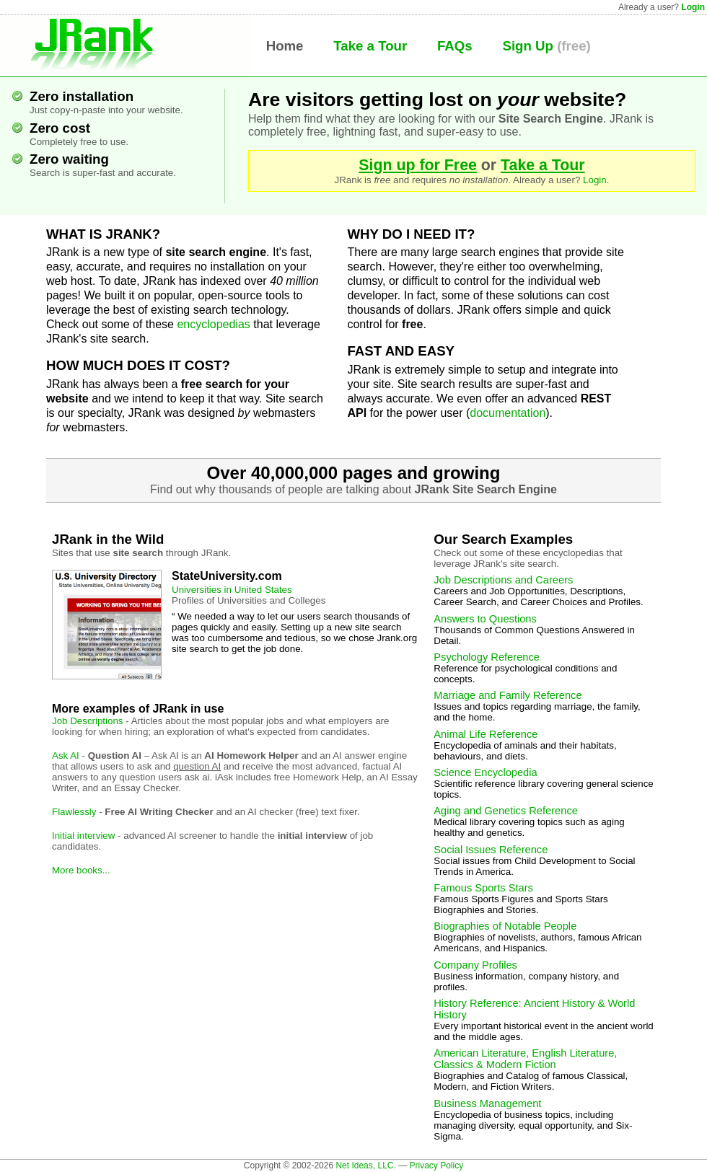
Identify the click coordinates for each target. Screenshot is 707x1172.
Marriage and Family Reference (507, 695)
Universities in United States (232, 589)
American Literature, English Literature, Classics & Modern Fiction (525, 1058)
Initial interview (83, 835)
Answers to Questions (485, 619)
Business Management (487, 1103)
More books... (81, 870)
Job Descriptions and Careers (503, 580)
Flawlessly (74, 811)
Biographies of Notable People (505, 926)
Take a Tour (370, 45)
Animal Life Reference (485, 734)
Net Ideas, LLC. (365, 1165)
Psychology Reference (487, 657)
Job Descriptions (87, 720)
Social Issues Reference (491, 849)
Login (693, 7)
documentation (507, 413)
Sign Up (527, 45)
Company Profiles (475, 965)
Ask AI (65, 755)
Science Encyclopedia (485, 772)
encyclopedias (213, 324)
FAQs (455, 45)
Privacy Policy (436, 1165)
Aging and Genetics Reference (506, 810)
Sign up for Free (418, 165)
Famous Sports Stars (483, 888)
